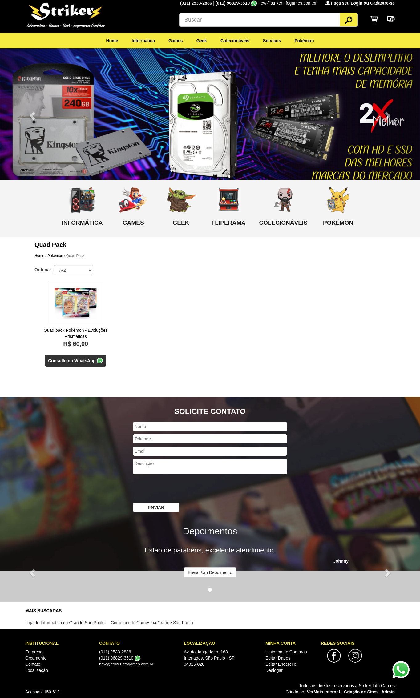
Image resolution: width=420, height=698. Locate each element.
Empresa (33, 651)
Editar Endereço (280, 664)
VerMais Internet (323, 691)
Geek (201, 40)
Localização (36, 670)
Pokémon (304, 40)
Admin (388, 691)
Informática (143, 40)
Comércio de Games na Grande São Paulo (152, 622)
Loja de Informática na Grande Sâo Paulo (65, 622)
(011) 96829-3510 (233, 3)
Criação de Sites (361, 691)
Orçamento (35, 658)
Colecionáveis (234, 40)
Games (175, 40)
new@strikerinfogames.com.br (126, 664)
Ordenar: (43, 269)
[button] (31, 113)
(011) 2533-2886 (196, 3)
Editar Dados (277, 658)
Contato (32, 664)
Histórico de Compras (286, 651)
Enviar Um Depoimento (210, 572)
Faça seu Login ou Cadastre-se (360, 3)
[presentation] (180, 489)
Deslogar (274, 670)
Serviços (272, 40)
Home (112, 40)
